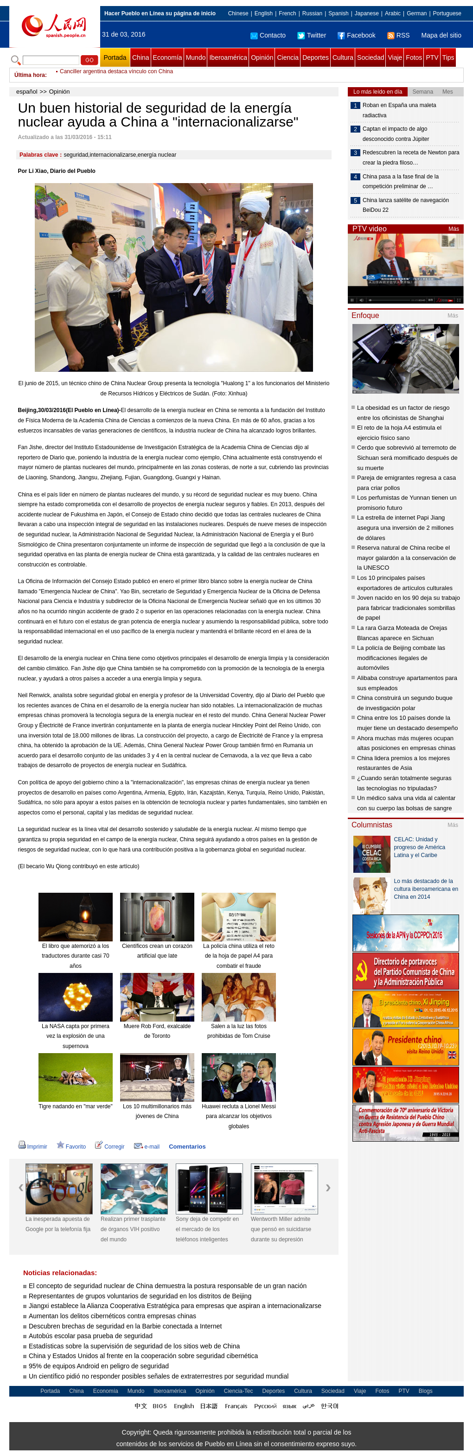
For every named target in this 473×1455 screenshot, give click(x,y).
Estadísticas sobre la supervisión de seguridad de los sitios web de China (134, 1346)
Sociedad (370, 57)
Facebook (356, 35)
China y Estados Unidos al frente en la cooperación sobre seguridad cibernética (144, 1356)
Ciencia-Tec (238, 1391)
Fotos (414, 57)
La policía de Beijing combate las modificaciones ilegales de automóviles (401, 657)
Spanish (338, 13)
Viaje (395, 57)
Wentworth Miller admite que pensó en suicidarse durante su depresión (281, 1229)
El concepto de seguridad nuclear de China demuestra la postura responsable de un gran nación (168, 1286)
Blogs (426, 1391)
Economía (167, 57)
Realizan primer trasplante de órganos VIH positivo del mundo (133, 1229)
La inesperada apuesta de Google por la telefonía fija (58, 1224)
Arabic (393, 13)
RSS (398, 35)
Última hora (29, 75)
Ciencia (288, 57)
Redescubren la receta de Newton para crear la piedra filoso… (411, 157)
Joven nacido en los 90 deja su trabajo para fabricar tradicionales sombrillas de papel (408, 607)
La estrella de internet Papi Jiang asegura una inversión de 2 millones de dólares (405, 527)
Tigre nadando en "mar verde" (75, 1106)
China (140, 57)
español (27, 91)
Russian (312, 13)
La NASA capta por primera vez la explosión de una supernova (75, 1036)
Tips (448, 57)
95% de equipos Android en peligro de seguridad (99, 1366)
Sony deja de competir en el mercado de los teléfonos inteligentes (207, 1229)
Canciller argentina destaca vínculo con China (116, 75)
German (417, 13)
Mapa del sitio (441, 35)
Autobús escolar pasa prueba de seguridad (91, 1336)
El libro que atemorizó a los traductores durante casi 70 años (75, 956)
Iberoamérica (228, 57)
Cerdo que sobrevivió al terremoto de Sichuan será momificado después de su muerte (407, 457)
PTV (432, 57)
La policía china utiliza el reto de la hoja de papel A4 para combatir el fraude (239, 956)
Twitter (311, 35)
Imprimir (32, 1147)
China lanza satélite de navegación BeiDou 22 (406, 205)
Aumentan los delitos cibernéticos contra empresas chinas (112, 1316)
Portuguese (447, 13)
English (264, 13)
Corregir (109, 1147)
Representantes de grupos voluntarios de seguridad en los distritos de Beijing (140, 1296)
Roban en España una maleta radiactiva (399, 110)
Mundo (196, 57)
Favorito (71, 1147)
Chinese (238, 13)
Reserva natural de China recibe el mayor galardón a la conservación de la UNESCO (406, 557)
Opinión (262, 57)
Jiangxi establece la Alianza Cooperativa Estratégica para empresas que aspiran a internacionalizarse (175, 1305)
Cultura (342, 57)
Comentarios (187, 1146)
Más (453, 229)
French (287, 13)
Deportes (315, 57)
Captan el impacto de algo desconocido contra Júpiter (396, 134)
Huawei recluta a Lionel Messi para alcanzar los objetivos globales (238, 1116)
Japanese (367, 13)
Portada (114, 57)
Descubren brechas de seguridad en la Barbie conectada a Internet (125, 1326)
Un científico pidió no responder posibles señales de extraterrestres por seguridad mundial (158, 1376)
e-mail (147, 1147)
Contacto (268, 35)
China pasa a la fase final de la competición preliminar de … (401, 181)
